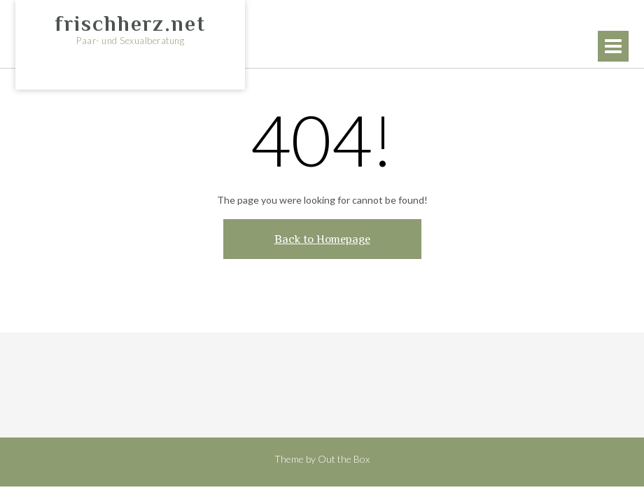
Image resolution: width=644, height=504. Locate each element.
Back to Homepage (322, 239)
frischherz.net (130, 23)
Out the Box (344, 459)
